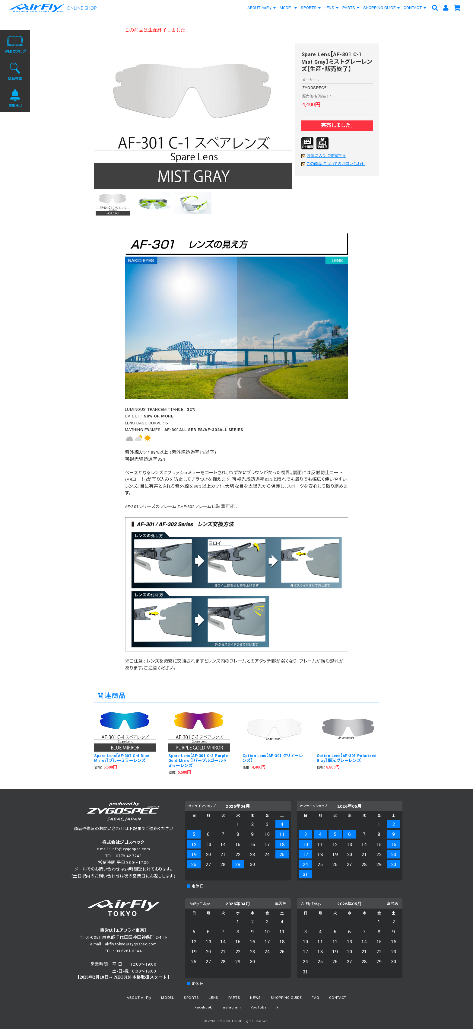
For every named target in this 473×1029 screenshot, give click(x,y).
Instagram (231, 1007)
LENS (329, 8)
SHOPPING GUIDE (379, 8)
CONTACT (413, 8)
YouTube (259, 1007)
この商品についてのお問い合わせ (336, 164)
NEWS (255, 997)
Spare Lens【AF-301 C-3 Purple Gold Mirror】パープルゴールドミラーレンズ (198, 761)
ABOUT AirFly (259, 8)
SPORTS (308, 8)
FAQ (315, 997)
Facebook (203, 1007)
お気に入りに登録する (326, 156)
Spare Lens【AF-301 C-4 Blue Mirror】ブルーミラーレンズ (121, 758)
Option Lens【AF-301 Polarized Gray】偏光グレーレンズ (347, 758)
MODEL (286, 8)
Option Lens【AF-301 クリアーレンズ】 (273, 758)
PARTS (348, 8)
